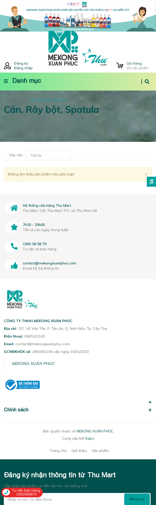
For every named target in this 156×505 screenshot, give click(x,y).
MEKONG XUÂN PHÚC (33, 363)
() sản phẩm (139, 65)
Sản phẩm (100, 450)
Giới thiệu (79, 450)
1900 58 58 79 (34, 244)
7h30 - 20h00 (34, 224)
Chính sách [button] (78, 409)
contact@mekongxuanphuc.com (49, 263)
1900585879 (26, 494)
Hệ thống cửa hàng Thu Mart (47, 205)
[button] (78, 399)
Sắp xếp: (16, 155)
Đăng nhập (23, 68)
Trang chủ (58, 450)
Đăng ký (21, 63)
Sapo (89, 438)
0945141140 (34, 336)
